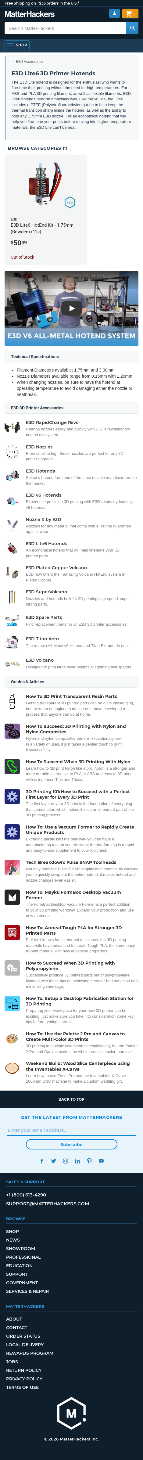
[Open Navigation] (17, 45)
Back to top (71, 1099)
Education (19, 1265)
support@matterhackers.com (47, 1203)
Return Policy (23, 1370)
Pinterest (89, 1161)
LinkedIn (77, 1161)
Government (22, 1283)
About (14, 1319)
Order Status (23, 1336)
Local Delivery (25, 1344)
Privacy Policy (24, 1379)
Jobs (12, 1362)
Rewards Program (29, 1353)
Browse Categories (37, 148)
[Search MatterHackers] (132, 28)
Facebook (42, 1161)
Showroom (20, 1248)
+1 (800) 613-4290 (26, 1195)
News (13, 1240)
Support (16, 1274)
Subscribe (71, 1144)
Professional (23, 1257)
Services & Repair (27, 1291)
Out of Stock (22, 257)
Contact (16, 1327)
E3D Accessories (30, 61)
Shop (12, 1231)
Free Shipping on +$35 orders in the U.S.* (42, 3)
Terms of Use (22, 1387)
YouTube (101, 1161)
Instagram (65, 1161)
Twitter (53, 1161)
